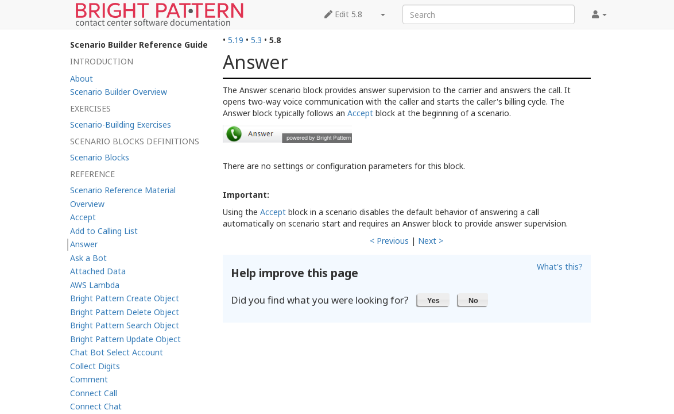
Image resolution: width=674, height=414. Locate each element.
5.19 (235, 39)
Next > (430, 240)
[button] (433, 299)
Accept (360, 113)
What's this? (560, 266)
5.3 (256, 39)
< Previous (389, 240)
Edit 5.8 (343, 14)
